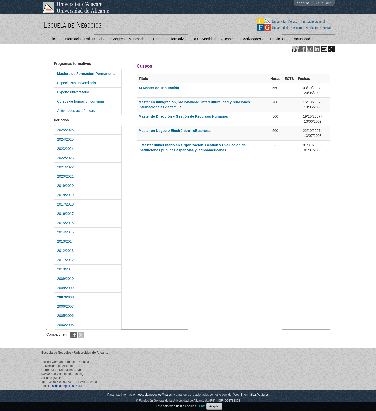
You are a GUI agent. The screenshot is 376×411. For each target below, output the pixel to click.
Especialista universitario (76, 83)
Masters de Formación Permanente (86, 74)
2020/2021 (65, 176)
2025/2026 (65, 130)
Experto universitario (73, 92)
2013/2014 (65, 241)
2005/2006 (65, 316)
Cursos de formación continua (80, 101)
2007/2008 (65, 297)
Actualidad (302, 39)
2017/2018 (65, 204)
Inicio (53, 39)
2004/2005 (65, 325)
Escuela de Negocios (72, 24)
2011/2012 (65, 260)
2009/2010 (65, 279)
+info (202, 406)
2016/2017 (65, 214)
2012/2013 (65, 251)
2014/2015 (65, 232)
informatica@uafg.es (255, 394)
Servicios (278, 39)
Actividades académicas (76, 111)
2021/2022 (65, 167)
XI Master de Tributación (159, 88)
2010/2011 (65, 269)
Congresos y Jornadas (128, 39)
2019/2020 (65, 186)
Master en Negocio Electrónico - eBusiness (175, 131)
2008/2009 (65, 288)
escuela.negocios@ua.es (67, 386)
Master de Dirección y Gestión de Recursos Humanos (183, 116)
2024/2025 (65, 139)
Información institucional (84, 39)
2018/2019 (65, 195)
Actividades (253, 39)
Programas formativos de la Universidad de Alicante (194, 39)
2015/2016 (65, 223)
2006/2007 (65, 306)
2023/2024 (65, 149)
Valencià (324, 3)
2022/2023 (65, 158)
